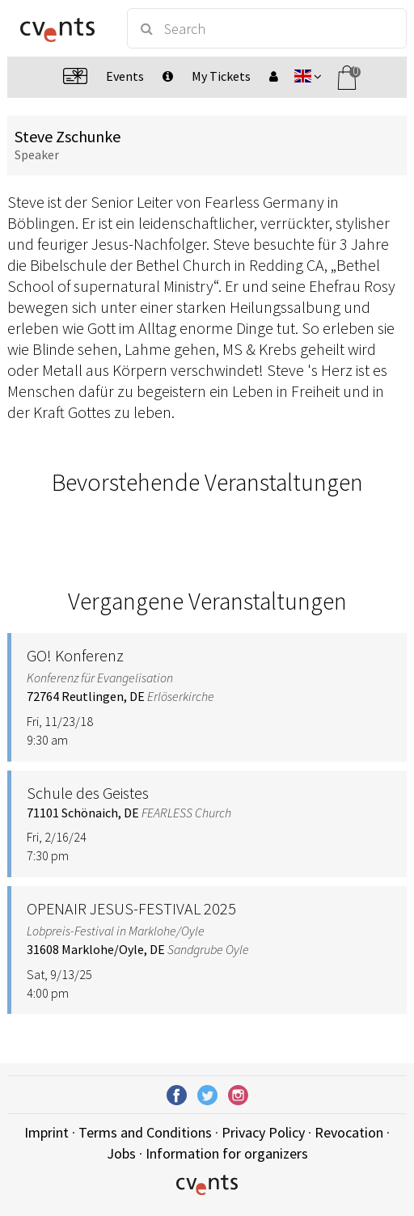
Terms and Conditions (145, 1132)
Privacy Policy (263, 1132)
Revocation (349, 1132)
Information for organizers (227, 1153)
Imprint (46, 1132)
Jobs (121, 1153)
